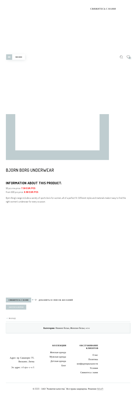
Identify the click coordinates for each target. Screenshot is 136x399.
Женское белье (77, 328)
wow (88, 328)
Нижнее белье (62, 328)
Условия (94, 368)
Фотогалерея (16, 307)
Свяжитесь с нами (103, 8)
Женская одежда (58, 352)
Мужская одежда (57, 356)
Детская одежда (58, 361)
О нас (95, 355)
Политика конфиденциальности (87, 361)
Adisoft (100, 388)
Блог (63, 365)
